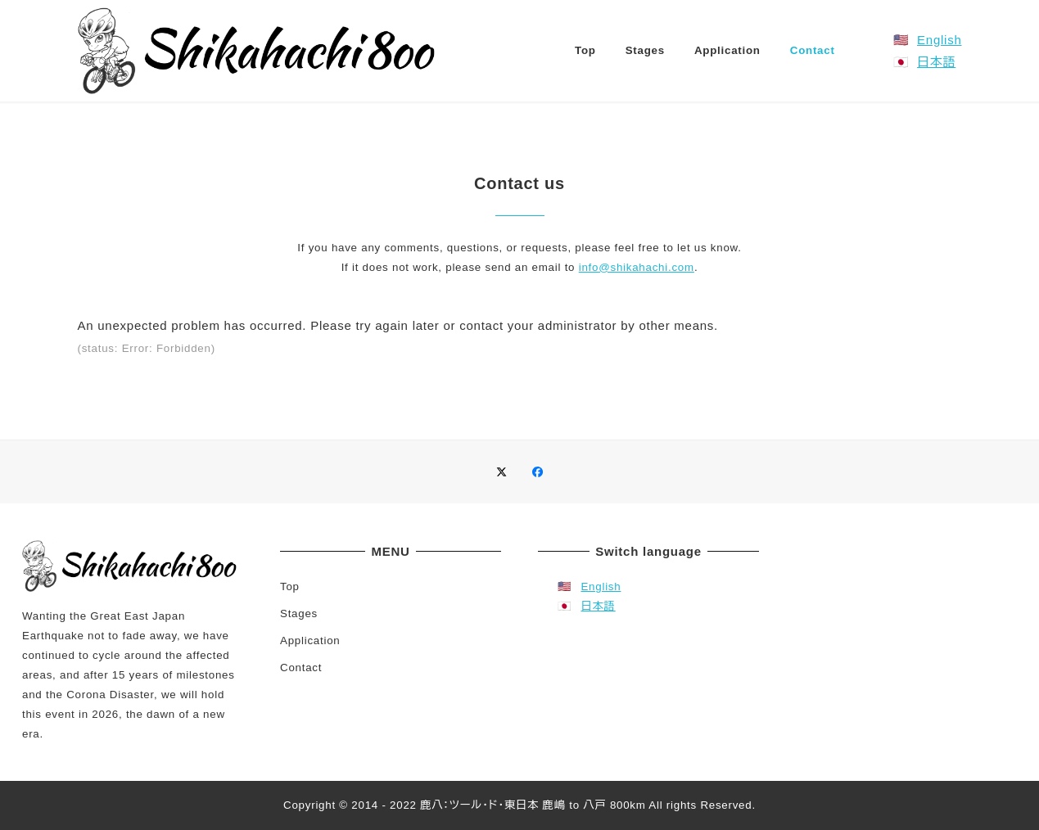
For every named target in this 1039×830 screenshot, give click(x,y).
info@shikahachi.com (636, 267)
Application (310, 640)
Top (290, 586)
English (939, 40)
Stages (299, 613)
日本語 (936, 62)
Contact (301, 667)
